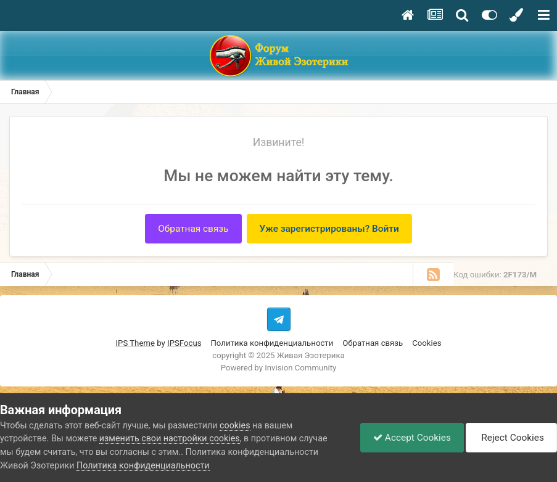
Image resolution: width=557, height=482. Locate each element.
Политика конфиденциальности (271, 343)
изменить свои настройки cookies (169, 438)
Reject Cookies (511, 437)
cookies (235, 425)
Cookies (426, 343)
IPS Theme (135, 343)
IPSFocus (184, 343)
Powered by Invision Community (279, 367)
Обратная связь (193, 228)
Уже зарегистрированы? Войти (329, 228)
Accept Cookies (412, 437)
